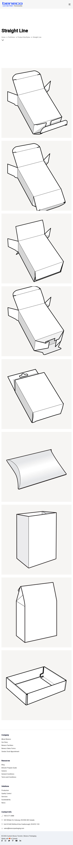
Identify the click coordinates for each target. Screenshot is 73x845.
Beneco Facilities (7, 745)
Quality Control (6, 793)
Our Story (4, 742)
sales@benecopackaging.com (14, 828)
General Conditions (7, 774)
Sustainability (6, 800)
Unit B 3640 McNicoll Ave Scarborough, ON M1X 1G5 (21, 824)
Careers (4, 771)
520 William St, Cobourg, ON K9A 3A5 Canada (19, 820)
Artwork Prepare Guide (9, 768)
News (3, 803)
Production (5, 790)
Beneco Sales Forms (8, 748)
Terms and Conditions (8, 777)
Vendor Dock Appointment (10, 751)
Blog (3, 765)
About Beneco (6, 739)
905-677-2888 (9, 816)
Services (4, 797)
